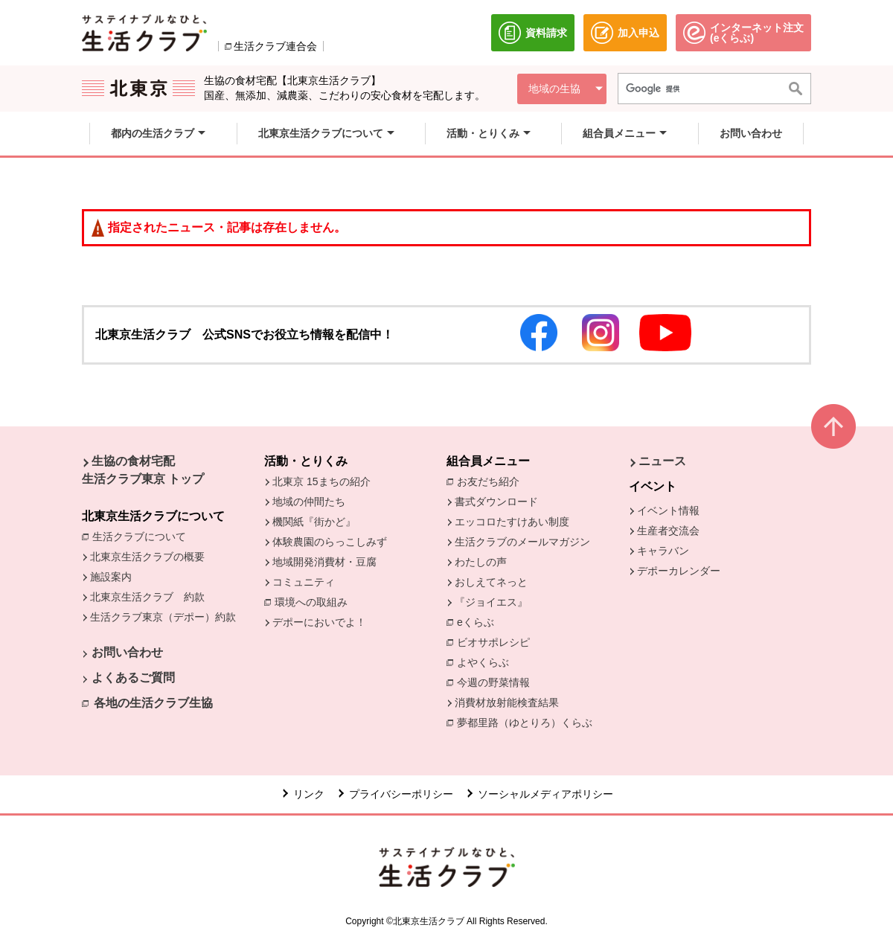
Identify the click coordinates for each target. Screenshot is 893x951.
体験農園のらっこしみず (329, 542)
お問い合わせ (127, 652)
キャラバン (663, 551)
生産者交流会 (668, 531)
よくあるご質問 (133, 677)
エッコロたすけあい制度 (512, 522)
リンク (308, 794)
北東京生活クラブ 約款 (147, 597)
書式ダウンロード (496, 501)
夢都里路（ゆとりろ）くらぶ (524, 723)
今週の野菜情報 (497, 681)
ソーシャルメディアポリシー (545, 794)
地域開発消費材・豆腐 (324, 562)
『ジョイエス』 (491, 602)
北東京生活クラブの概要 (147, 557)
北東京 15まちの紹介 (321, 481)
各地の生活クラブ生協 (153, 703)
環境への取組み (315, 603)
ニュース (662, 461)
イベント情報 (668, 510)
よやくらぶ (486, 661)
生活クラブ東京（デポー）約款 (163, 617)
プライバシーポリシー (401, 794)
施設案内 (111, 577)
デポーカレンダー (678, 571)
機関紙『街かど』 (314, 522)
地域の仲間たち (308, 501)
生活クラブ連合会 (275, 46)
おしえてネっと (491, 582)
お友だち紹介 (492, 480)
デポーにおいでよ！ (319, 622)
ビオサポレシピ (497, 641)
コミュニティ (303, 582)
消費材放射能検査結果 (510, 701)
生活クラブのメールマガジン (522, 542)
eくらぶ (475, 622)
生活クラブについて (142, 535)
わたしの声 (481, 562)
